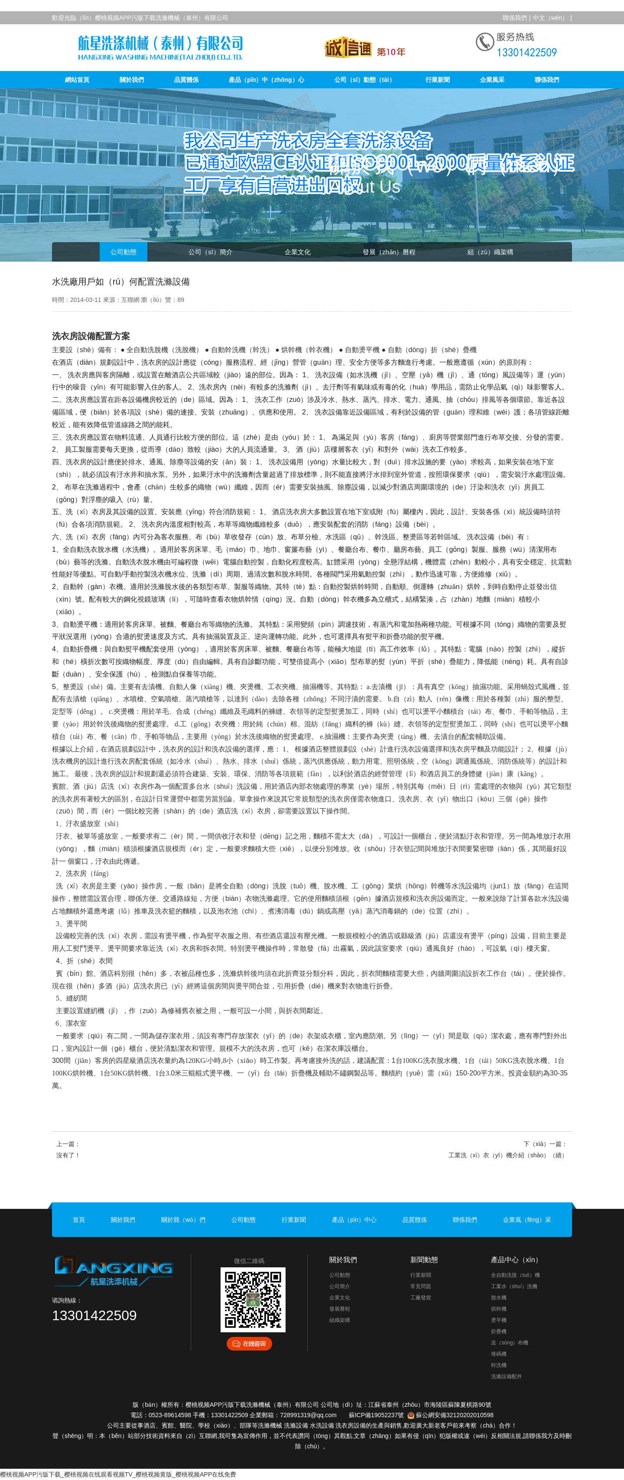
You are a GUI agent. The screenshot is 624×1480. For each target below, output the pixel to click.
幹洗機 (499, 1365)
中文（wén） (551, 17)
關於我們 (132, 79)
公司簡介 (339, 1286)
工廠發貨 (420, 1298)
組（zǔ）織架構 (491, 252)
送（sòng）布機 (509, 1343)
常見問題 (420, 1286)
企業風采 (492, 79)
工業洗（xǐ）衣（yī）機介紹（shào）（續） (508, 1155)
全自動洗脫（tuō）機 (515, 1275)
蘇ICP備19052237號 (376, 1415)
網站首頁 (77, 79)
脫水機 (499, 1298)
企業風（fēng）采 (527, 1219)
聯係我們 (515, 17)
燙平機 (499, 1320)
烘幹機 (499, 1309)
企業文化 (298, 252)
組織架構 (339, 1320)
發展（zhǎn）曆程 (389, 252)
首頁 (79, 1219)
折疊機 (499, 1331)
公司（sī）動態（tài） (365, 79)
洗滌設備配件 (506, 1376)
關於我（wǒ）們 (183, 1219)
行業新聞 (438, 79)
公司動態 (123, 252)
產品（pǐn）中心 (354, 1219)
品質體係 (186, 79)
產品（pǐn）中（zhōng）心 (266, 79)
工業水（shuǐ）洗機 (514, 1286)
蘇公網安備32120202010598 (455, 1415)
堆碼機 (499, 1354)
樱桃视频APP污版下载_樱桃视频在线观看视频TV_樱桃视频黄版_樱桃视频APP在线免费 (118, 1474)
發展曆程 (339, 1309)
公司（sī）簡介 (210, 252)
